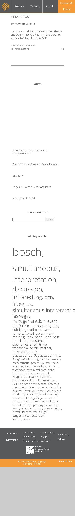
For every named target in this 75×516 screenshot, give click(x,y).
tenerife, (34, 412)
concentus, (52, 337)
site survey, (32, 394)
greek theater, (48, 398)
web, (24, 359)
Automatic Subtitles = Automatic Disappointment (30, 152)
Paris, (48, 391)
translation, (21, 340)
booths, (17, 401)
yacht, (41, 366)
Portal (66, 9)
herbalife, (25, 363)
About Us (49, 9)
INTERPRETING (12, 440)
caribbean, (36, 329)
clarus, (33, 380)
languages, (54, 384)
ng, (40, 297)
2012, (55, 363)
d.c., (58, 366)
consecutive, (48, 370)
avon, (15, 366)
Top (62, 48)
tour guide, (34, 405)
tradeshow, (20, 348)
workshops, (52, 405)
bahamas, (46, 359)
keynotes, (46, 363)
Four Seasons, (37, 387)
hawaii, (30, 333)
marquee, (49, 408)
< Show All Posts (20, 16)
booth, (34, 348)
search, (38, 373)
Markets (35, 6)
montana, (26, 408)
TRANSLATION (12, 434)
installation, (19, 394)
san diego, (47, 380)
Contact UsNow (66, 3)
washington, (19, 370)
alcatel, (16, 412)
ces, (55, 325)
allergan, (43, 412)
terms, (30, 373)
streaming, (43, 325)
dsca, (30, 370)
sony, (16, 359)
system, (35, 363)
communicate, (20, 387)
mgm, (58, 408)
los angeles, (33, 398)
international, (20, 405)
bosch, (28, 251)
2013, (16, 384)
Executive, (30, 391)
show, (34, 344)
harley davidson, (40, 401)
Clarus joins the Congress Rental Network (35, 164)
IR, (39, 380)
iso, (55, 380)
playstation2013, (25, 355)
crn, (43, 415)
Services (19, 6)
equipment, (19, 377)
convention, (35, 337)
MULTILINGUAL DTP (31, 441)
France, (40, 391)
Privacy (37, 463)
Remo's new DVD (23, 24)
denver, (26, 401)
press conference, (25, 351)
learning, (55, 401)
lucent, (25, 412)
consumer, (37, 340)
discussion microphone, (34, 384)
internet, (46, 348)
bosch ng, (34, 359)
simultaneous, (36, 268)
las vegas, (22, 316)
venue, (22, 398)
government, (44, 333)
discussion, (27, 289)
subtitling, (20, 329)
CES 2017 (17, 175)
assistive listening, (49, 394)
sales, (48, 329)
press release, (20, 380)
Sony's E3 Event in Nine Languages (31, 187)
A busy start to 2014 (23, 198)
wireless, (57, 359)
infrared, (24, 297)
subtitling (25, 48)
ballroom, (38, 408)
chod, (16, 363)
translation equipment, (39, 377)
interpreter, (19, 373)
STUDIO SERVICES (48, 433)
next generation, (29, 321)
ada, (15, 398)
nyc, (58, 355)
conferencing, (53, 387)
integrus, (22, 303)
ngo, (43, 405)
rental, (37, 370)
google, (47, 373)
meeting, (19, 337)
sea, (22, 366)
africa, (52, 366)
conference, (23, 325)
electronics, (21, 344)
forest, (16, 408)
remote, (18, 333)
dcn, (49, 297)
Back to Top (65, 461)
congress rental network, (26, 415)
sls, (47, 366)
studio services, (21, 419)
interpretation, (35, 279)
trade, (43, 344)
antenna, (57, 391)
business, (18, 391)
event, (52, 321)
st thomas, (31, 366)
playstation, (46, 355)
